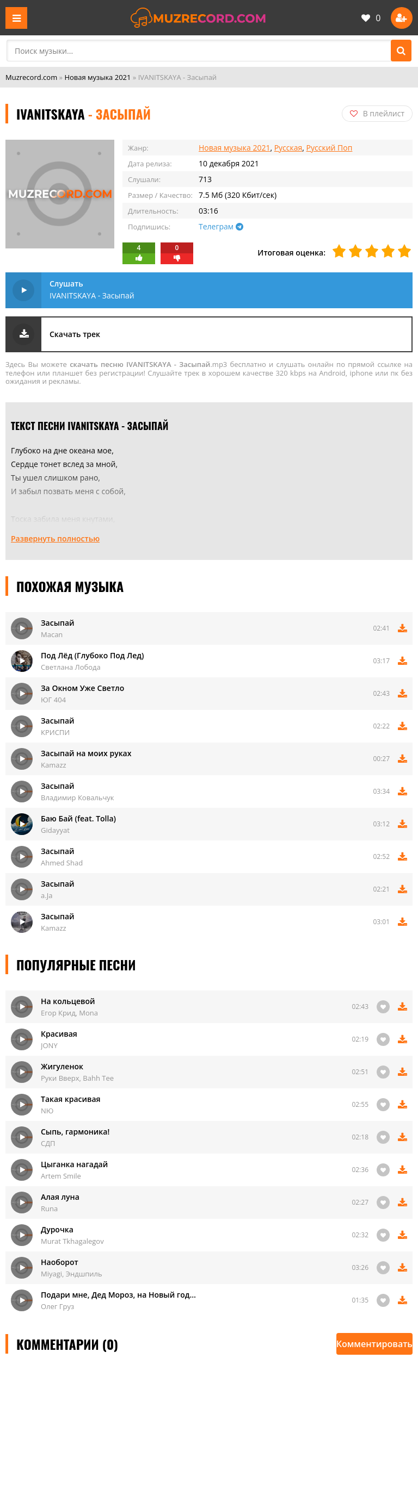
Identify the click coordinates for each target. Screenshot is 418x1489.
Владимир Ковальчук (77, 797)
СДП (48, 1143)
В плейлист (377, 113)
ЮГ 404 (53, 700)
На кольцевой (68, 1001)
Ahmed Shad (62, 863)
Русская (288, 147)
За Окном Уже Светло (82, 688)
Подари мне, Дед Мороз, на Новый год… (118, 1294)
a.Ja (46, 895)
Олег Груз (57, 1306)
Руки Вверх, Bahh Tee (77, 1078)
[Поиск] (401, 50)
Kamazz (53, 765)
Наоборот (59, 1262)
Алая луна (60, 1197)
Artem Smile (61, 1176)
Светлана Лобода (71, 667)
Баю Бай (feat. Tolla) (78, 818)
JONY (49, 1045)
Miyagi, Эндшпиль (71, 1274)
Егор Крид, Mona (69, 1013)
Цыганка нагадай (74, 1164)
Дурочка (57, 1229)
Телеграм (221, 226)
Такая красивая (71, 1099)
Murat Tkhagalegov (72, 1241)
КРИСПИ (55, 732)
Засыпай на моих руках (86, 753)
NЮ (47, 1111)
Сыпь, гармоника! (75, 1131)
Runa (49, 1208)
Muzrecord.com (31, 77)
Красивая (59, 1034)
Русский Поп (329, 147)
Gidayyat (55, 830)
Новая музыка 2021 (97, 77)
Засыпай (58, 623)
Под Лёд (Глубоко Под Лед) (92, 655)
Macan (52, 634)
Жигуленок (62, 1066)
